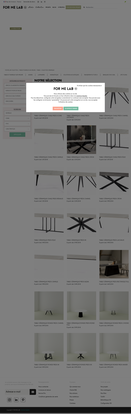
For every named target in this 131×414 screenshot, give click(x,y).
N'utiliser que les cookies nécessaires (89, 85)
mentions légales (83, 96)
